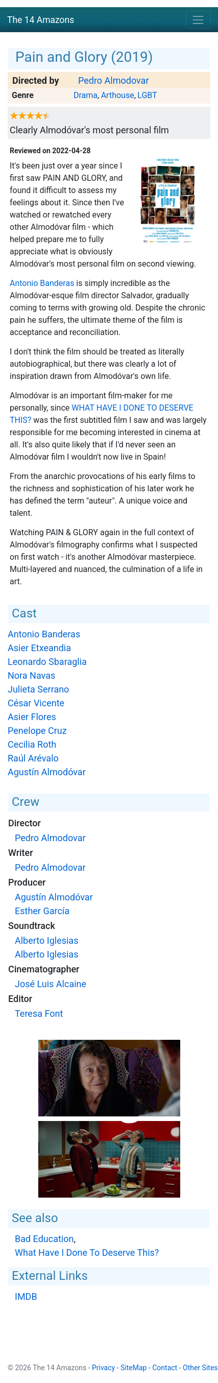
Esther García (42, 910)
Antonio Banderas (42, 283)
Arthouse (117, 95)
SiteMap (133, 1368)
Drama (86, 95)
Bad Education (44, 1238)
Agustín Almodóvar (47, 772)
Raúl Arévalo (33, 758)
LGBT (147, 95)
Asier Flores (32, 716)
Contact (164, 1368)
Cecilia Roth (32, 744)
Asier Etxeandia (39, 647)
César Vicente (36, 703)
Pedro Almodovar (113, 80)
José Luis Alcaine (50, 984)
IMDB (26, 1296)
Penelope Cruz (37, 730)
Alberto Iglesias (46, 940)
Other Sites (200, 1368)
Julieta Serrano (38, 689)
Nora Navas (31, 675)
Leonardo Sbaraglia (47, 661)
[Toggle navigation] (198, 20)
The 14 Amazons (40, 20)
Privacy (103, 1368)
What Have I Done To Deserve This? (87, 1252)
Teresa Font (39, 1013)
